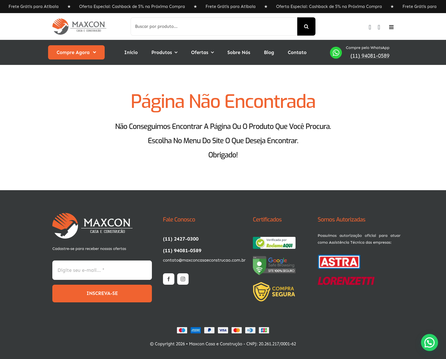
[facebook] (168, 279)
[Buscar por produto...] (214, 26)
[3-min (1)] (275, 284)
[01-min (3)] (339, 256)
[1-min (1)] (92, 215)
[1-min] (79, 21)
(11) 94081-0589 (369, 55)
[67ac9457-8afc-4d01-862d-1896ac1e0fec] (274, 239)
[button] (429, 342)
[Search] (306, 26)
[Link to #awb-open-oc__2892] (391, 27)
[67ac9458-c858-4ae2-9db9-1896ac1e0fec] (274, 258)
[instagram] (183, 279)
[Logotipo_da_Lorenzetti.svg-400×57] (346, 279)
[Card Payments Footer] (223, 329)
